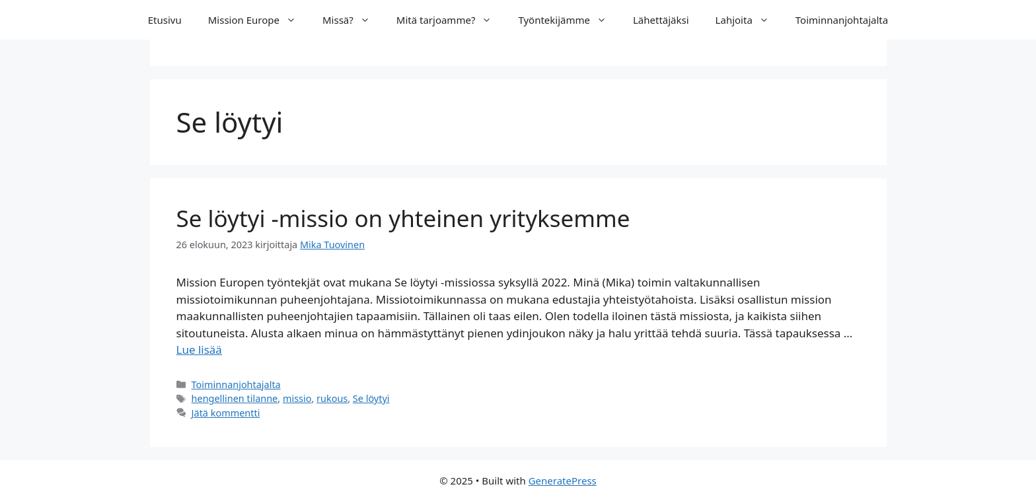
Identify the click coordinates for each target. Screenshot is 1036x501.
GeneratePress (563, 480)
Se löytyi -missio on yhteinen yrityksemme (403, 218)
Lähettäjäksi (661, 19)
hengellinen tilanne (235, 398)
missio (297, 398)
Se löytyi (371, 398)
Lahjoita (749, 20)
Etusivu (165, 19)
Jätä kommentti (226, 413)
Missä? (352, 20)
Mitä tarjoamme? (450, 20)
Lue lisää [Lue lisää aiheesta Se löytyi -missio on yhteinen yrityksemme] (199, 349)
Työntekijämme (569, 20)
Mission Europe (258, 20)
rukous (332, 398)
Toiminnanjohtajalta (842, 19)
